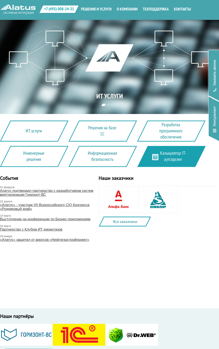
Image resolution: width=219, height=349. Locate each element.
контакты (182, 9)
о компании (127, 9)
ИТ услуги (34, 131)
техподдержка (156, 9)
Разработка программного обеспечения (170, 131)
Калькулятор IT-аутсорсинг (173, 156)
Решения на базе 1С (102, 131)
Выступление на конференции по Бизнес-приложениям (45, 219)
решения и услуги (96, 9)
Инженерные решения (33, 156)
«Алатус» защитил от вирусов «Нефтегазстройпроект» (44, 240)
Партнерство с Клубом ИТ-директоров (31, 229)
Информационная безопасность (102, 156)
